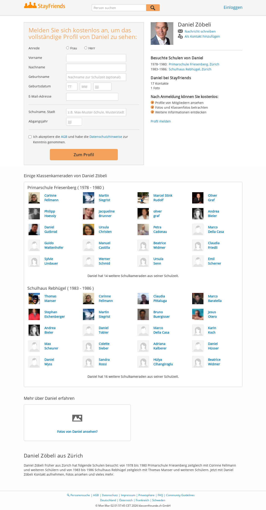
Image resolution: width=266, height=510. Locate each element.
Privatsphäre (146, 495)
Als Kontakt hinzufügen (202, 36)
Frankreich (142, 500)
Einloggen (233, 7)
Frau (73, 48)
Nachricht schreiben (200, 31)
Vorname (35, 57)
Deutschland (108, 500)
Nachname (37, 67)
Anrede (34, 48)
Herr (91, 48)
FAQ (160, 495)
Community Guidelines (180, 495)
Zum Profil (84, 154)
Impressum (128, 495)
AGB (64, 136)
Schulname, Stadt (42, 112)
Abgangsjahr (38, 121)
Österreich (126, 500)
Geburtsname (39, 76)
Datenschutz (110, 495)
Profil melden (161, 121)
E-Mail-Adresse (40, 96)
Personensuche (80, 495)
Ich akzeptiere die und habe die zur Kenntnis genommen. (80, 139)
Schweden (158, 500)
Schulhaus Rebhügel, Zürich (190, 69)
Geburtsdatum (40, 86)
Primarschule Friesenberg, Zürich (194, 64)
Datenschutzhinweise (105, 136)
